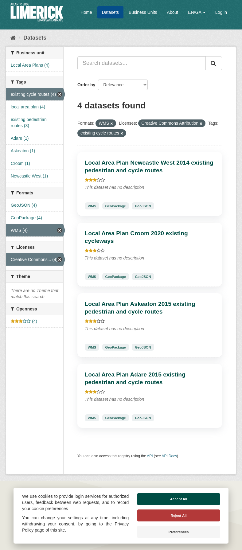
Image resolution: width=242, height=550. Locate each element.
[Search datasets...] (141, 63)
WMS (92, 206)
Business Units (143, 12)
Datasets (110, 12)
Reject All (179, 515)
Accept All (178, 499)
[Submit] (213, 63)
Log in (221, 12)
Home (86, 12)
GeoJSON (143, 206)
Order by (86, 84)
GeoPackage (115, 206)
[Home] (13, 38)
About (172, 12)
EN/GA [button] (196, 12)
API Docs (169, 456)
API (150, 456)
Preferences (179, 532)
